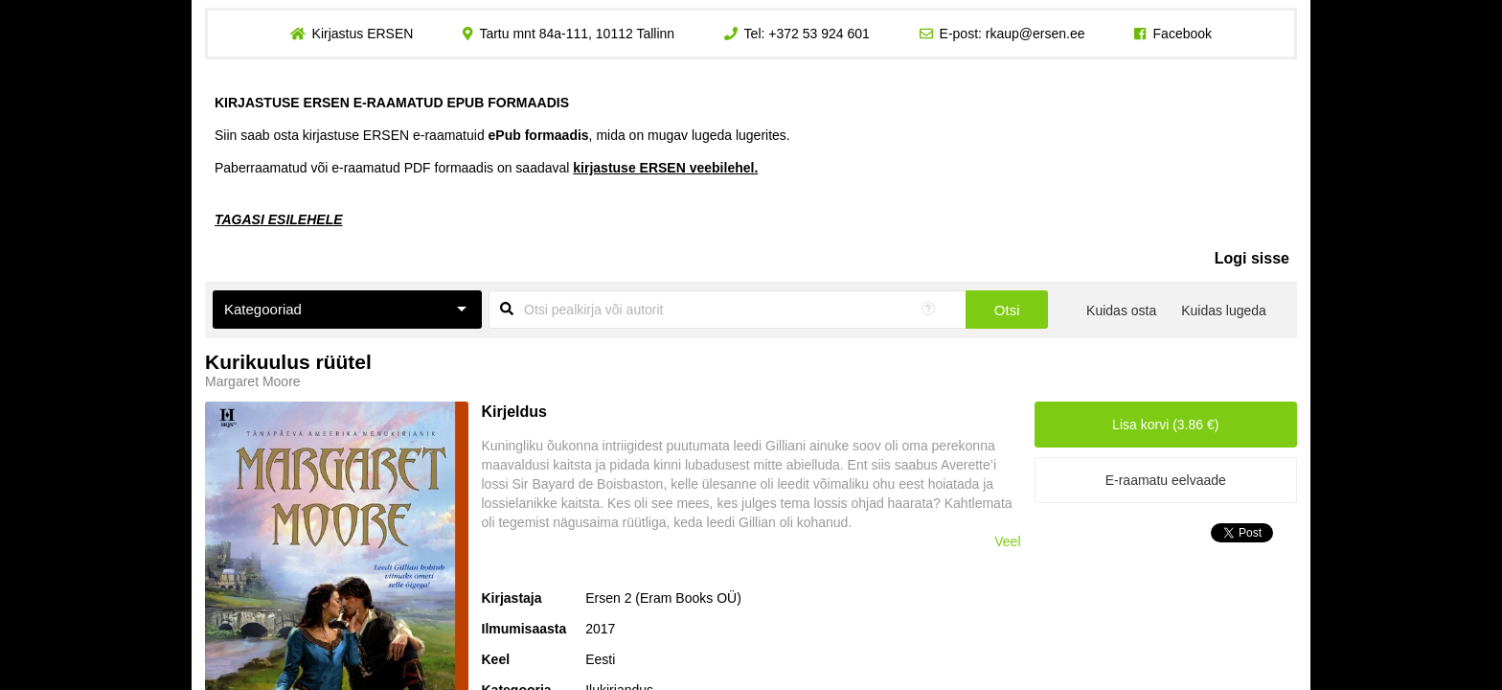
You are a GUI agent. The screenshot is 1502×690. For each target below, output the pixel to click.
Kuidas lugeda (1223, 310)
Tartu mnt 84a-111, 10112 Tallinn (576, 33)
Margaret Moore (253, 381)
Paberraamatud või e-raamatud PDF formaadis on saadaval (486, 167)
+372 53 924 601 (819, 33)
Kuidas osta (1121, 310)
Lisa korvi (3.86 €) (1165, 424)
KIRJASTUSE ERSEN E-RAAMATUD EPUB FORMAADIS (392, 102)
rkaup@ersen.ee (1035, 33)
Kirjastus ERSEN (362, 33)
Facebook (1182, 33)
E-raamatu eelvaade (1165, 480)
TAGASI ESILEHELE (279, 219)
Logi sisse (1252, 258)
